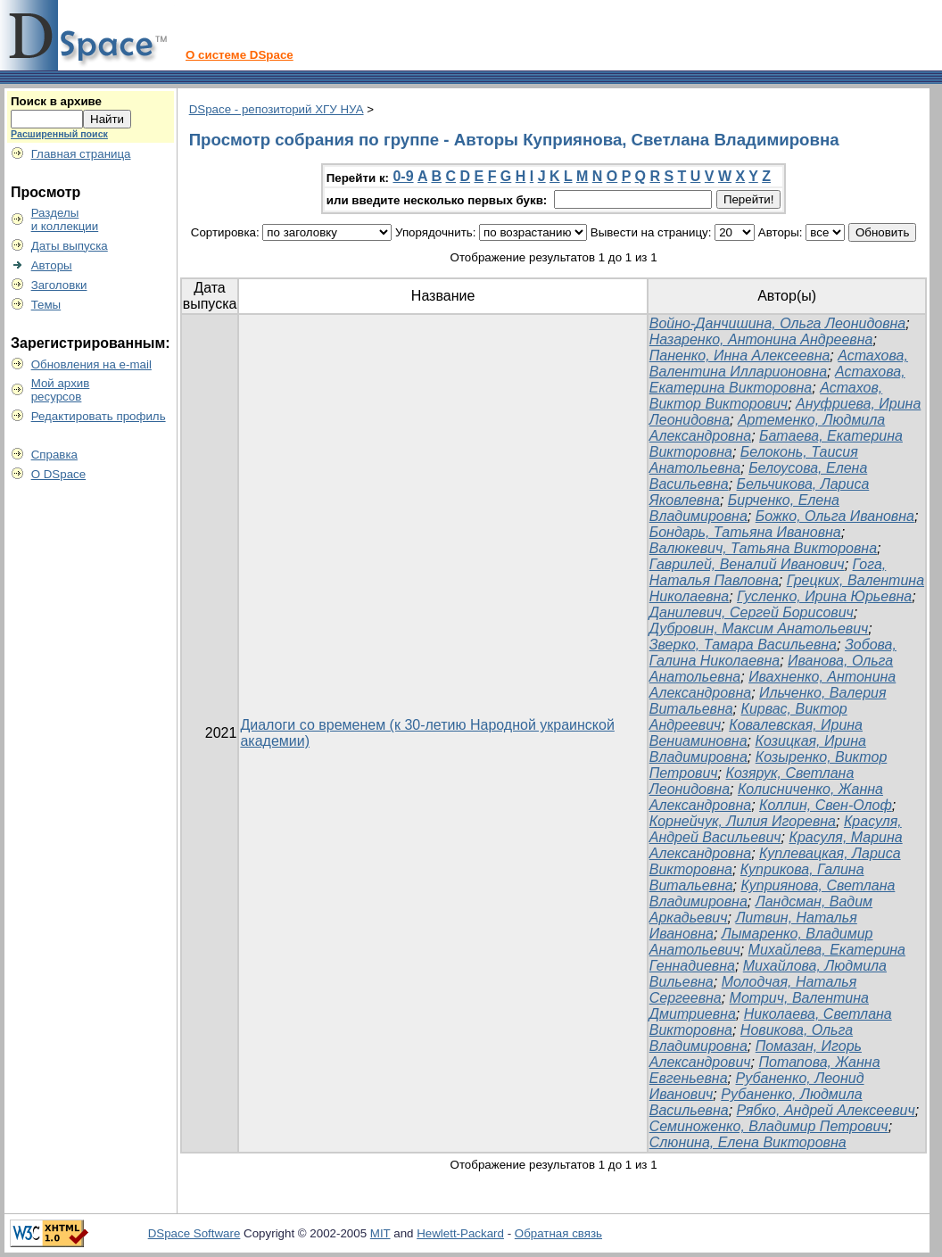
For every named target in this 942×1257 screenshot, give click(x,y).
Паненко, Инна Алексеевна (739, 355)
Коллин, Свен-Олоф (825, 805)
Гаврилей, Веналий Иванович (747, 564)
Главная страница (81, 154)
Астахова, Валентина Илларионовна (778, 363)
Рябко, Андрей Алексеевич (826, 1110)
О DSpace (59, 474)
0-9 (402, 176)
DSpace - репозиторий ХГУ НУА (276, 109)
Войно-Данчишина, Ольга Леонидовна (777, 323)
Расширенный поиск (59, 133)
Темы (46, 304)
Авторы (51, 265)
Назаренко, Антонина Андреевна (761, 339)
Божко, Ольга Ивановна (835, 516)
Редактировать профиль (98, 416)
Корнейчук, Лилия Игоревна (742, 821)
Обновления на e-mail (91, 364)
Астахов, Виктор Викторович (765, 395)
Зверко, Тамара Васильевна (743, 644)
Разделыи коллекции (65, 219)
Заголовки (59, 285)
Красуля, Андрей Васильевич (775, 829)
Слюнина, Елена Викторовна (748, 1142)
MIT (380, 1233)
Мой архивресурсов (60, 389)
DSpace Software (194, 1233)
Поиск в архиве (56, 101)
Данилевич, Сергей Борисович (751, 612)
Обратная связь (558, 1233)
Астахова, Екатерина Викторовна (777, 379)
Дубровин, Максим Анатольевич (759, 628)
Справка (54, 454)
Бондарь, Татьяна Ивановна (745, 532)
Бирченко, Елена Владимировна (744, 508)
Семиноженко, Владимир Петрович (768, 1126)
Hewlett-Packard (460, 1233)
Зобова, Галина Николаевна (773, 652)
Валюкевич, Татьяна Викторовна (763, 548)
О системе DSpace (239, 55)
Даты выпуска (69, 245)
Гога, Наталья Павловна (768, 572)
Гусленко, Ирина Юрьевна (824, 596)
